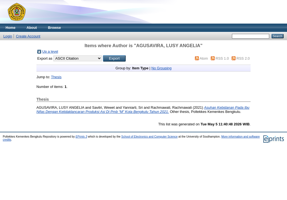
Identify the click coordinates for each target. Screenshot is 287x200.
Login (7, 36)
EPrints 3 (81, 136)
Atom (204, 58)
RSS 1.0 (222, 58)
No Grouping (161, 68)
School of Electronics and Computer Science (149, 136)
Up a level (50, 51)
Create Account (28, 36)
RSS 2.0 (243, 58)
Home (11, 28)
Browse (54, 28)
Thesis (56, 77)
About (32, 28)
